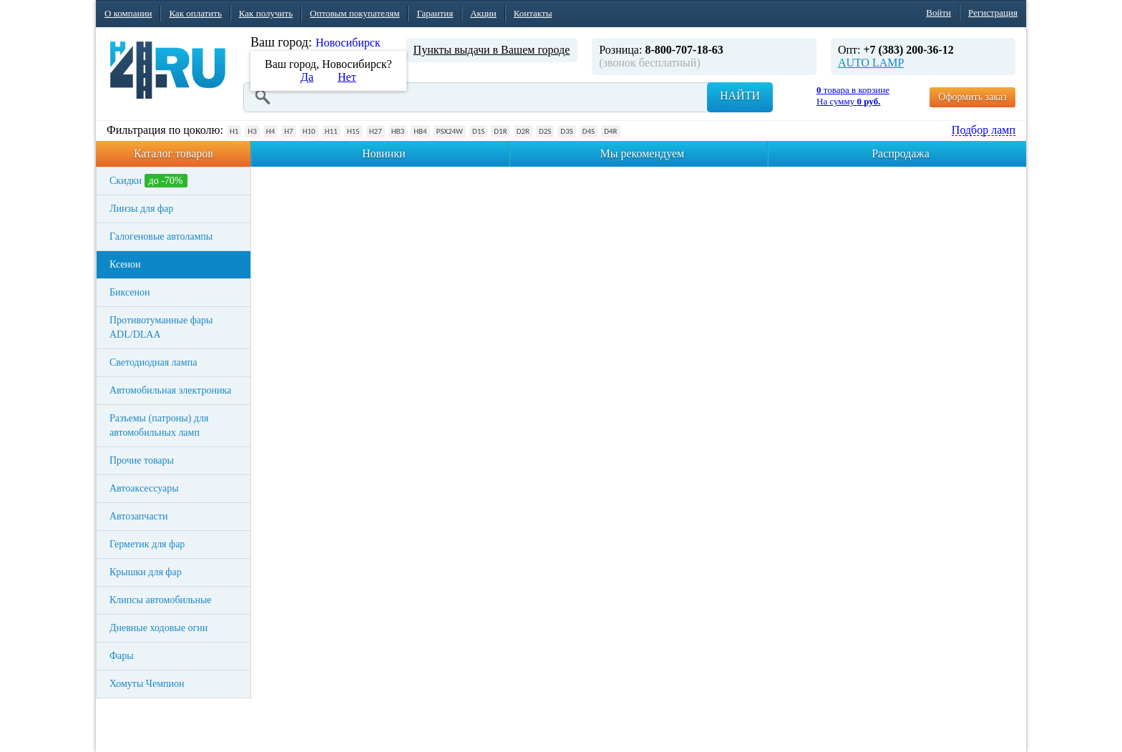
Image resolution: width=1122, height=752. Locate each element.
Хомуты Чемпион (147, 683)
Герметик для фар (147, 544)
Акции (483, 13)
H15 (353, 131)
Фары (121, 655)
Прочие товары (141, 460)
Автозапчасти (138, 516)
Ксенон (125, 264)
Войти (938, 12)
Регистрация (993, 12)
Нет (347, 77)
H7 (288, 131)
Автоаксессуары (144, 488)
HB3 (397, 131)
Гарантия (434, 13)
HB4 (420, 131)
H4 (270, 131)
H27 (375, 131)
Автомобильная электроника (170, 390)
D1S (478, 131)
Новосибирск (348, 42)
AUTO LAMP (871, 63)
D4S (588, 131)
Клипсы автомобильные (160, 600)
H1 (234, 131)
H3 (252, 131)
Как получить (266, 13)
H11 (331, 131)
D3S (566, 131)
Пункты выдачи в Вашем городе (492, 50)
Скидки (148, 180)
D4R (610, 131)
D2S (545, 131)
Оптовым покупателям (354, 13)
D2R (523, 131)
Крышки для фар (145, 572)
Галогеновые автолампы (161, 236)
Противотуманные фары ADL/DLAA (161, 327)
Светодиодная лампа (153, 362)
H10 (309, 131)
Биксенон (129, 292)
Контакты (533, 13)
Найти (740, 95)
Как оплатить (195, 13)
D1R (500, 131)
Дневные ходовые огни (158, 627)
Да (307, 77)
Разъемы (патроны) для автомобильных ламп (158, 425)
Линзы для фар (141, 208)
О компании (128, 13)
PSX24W (449, 131)
